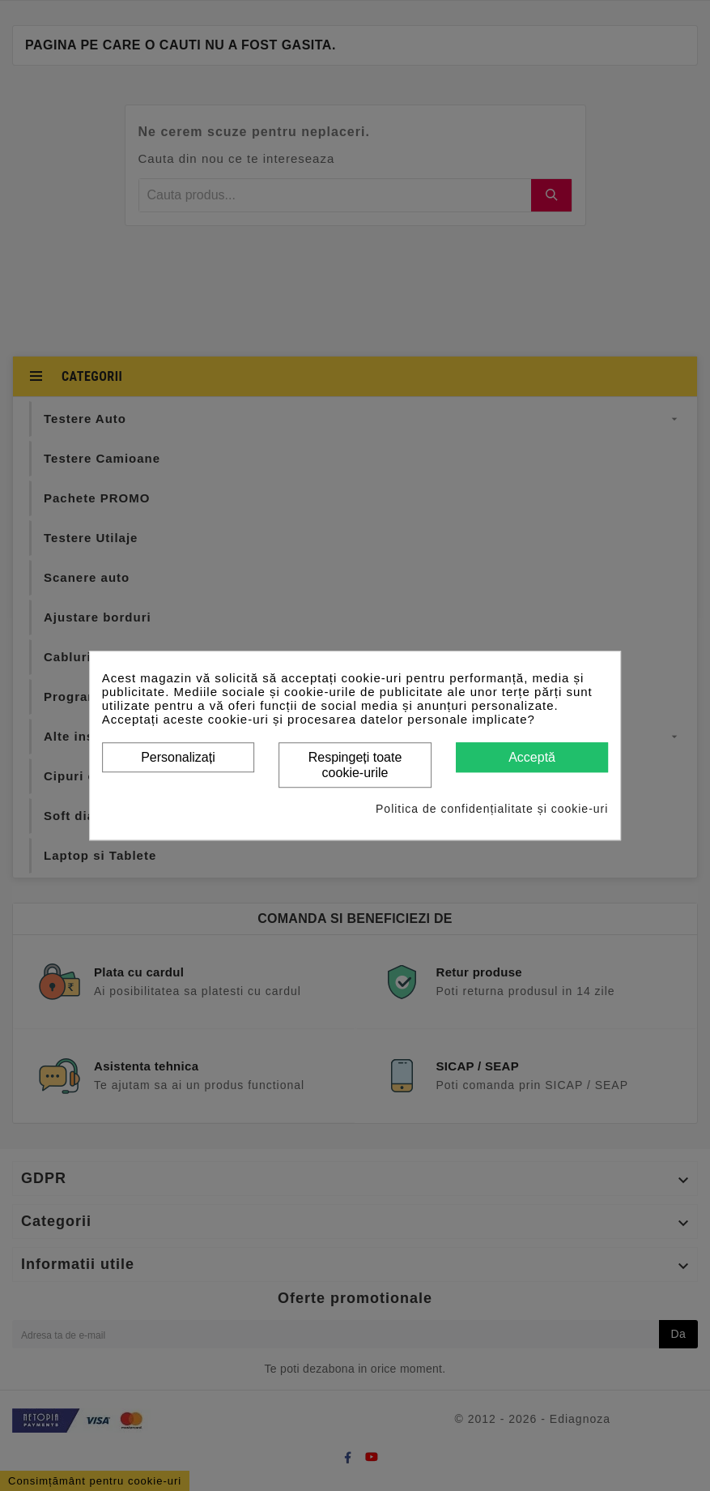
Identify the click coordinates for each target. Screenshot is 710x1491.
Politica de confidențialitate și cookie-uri (492, 808)
